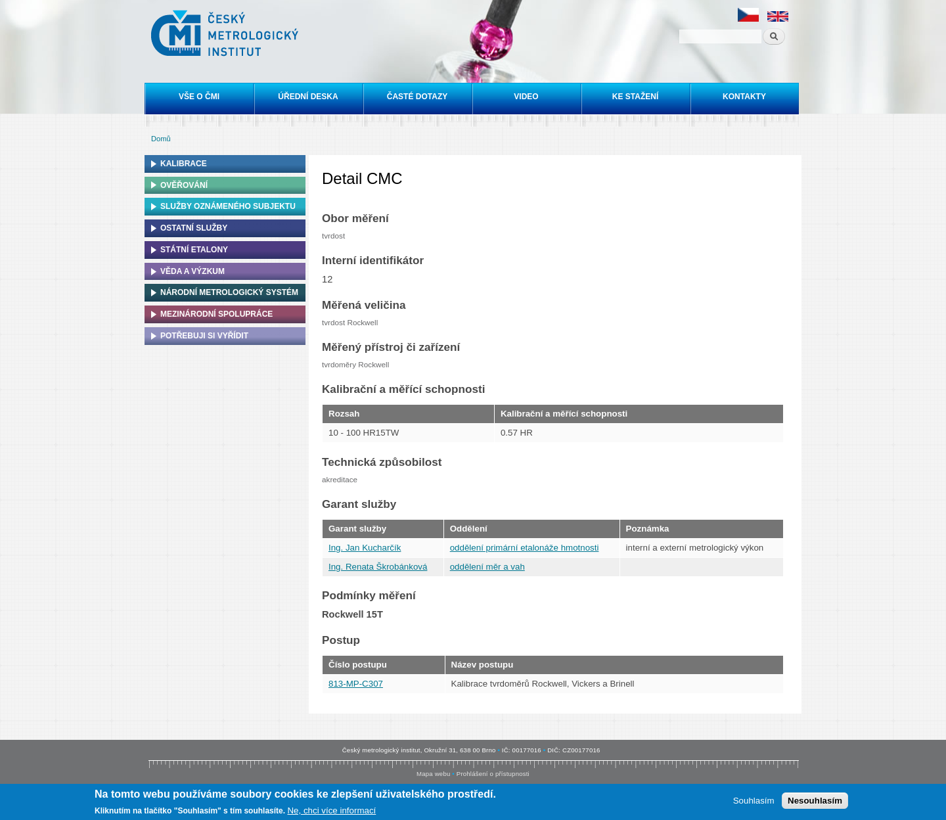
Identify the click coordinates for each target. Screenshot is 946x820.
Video (526, 96)
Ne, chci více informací (331, 811)
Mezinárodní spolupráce (216, 314)
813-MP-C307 (355, 684)
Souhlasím (754, 801)
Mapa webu (433, 773)
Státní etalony (194, 249)
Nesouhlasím (815, 801)
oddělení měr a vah (487, 567)
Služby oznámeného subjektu (228, 206)
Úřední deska (308, 96)
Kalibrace (183, 163)
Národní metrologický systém (229, 292)
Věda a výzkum (192, 271)
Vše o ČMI (199, 96)
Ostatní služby (193, 228)
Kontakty (744, 96)
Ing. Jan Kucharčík (364, 548)
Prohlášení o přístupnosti (493, 773)
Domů (161, 139)
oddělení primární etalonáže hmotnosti (524, 548)
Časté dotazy (417, 96)
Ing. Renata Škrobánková (377, 567)
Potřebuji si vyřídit (204, 335)
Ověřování (184, 185)
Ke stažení (635, 96)
